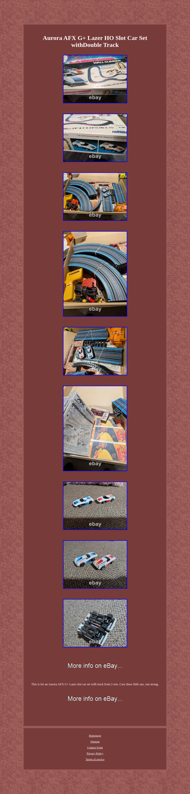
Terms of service (95, 759)
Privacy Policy (95, 753)
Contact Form (95, 747)
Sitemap (94, 741)
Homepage (95, 735)
